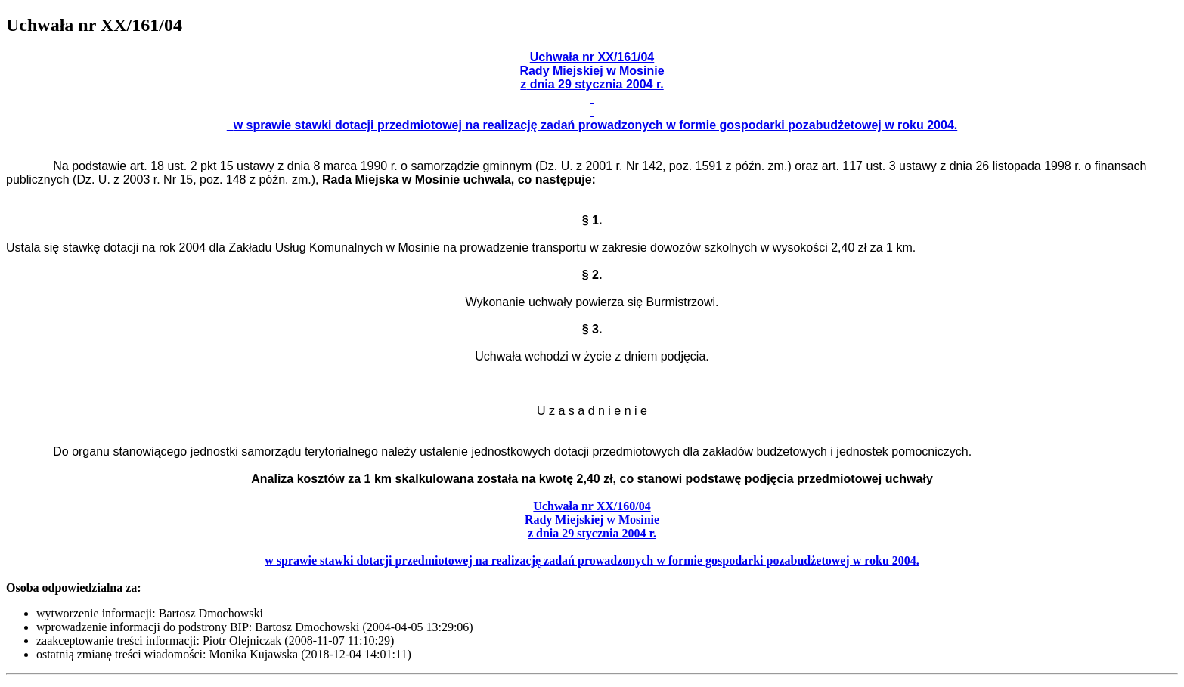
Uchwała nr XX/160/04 (591, 506)
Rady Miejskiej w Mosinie (592, 519)
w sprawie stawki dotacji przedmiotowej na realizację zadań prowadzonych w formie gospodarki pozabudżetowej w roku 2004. (592, 560)
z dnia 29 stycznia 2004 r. (592, 533)
